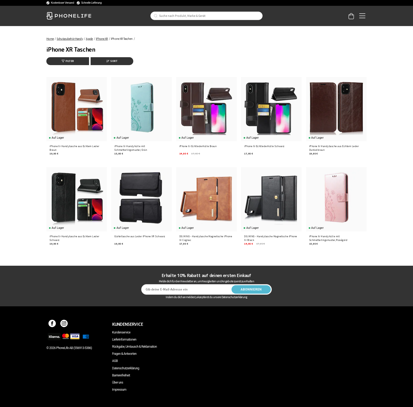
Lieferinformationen (124, 339)
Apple (89, 39)
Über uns (117, 382)
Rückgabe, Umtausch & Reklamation (134, 346)
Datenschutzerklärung (125, 368)
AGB (115, 361)
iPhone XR (102, 39)
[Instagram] (64, 324)
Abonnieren (251, 289)
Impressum (119, 389)
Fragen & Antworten (124, 354)
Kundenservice (121, 332)
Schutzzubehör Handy (70, 39)
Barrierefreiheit (121, 375)
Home (50, 39)
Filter (68, 61)
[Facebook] (52, 324)
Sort (111, 61)
